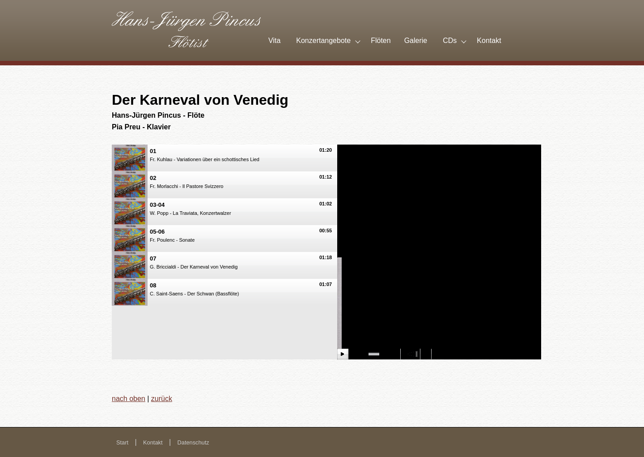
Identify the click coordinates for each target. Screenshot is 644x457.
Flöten (380, 40)
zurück (161, 398)
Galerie (416, 40)
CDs (450, 40)
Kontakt (489, 40)
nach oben (128, 398)
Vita (274, 40)
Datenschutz (193, 442)
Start (122, 442)
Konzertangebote (323, 40)
